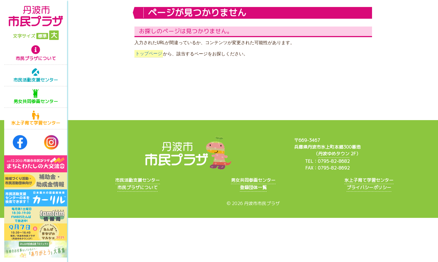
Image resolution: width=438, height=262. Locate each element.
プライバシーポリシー (369, 187)
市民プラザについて (36, 58)
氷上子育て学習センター (35, 123)
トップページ (148, 53)
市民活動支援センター (35, 80)
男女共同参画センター (35, 101)
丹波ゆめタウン (333, 154)
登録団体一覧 (253, 187)
